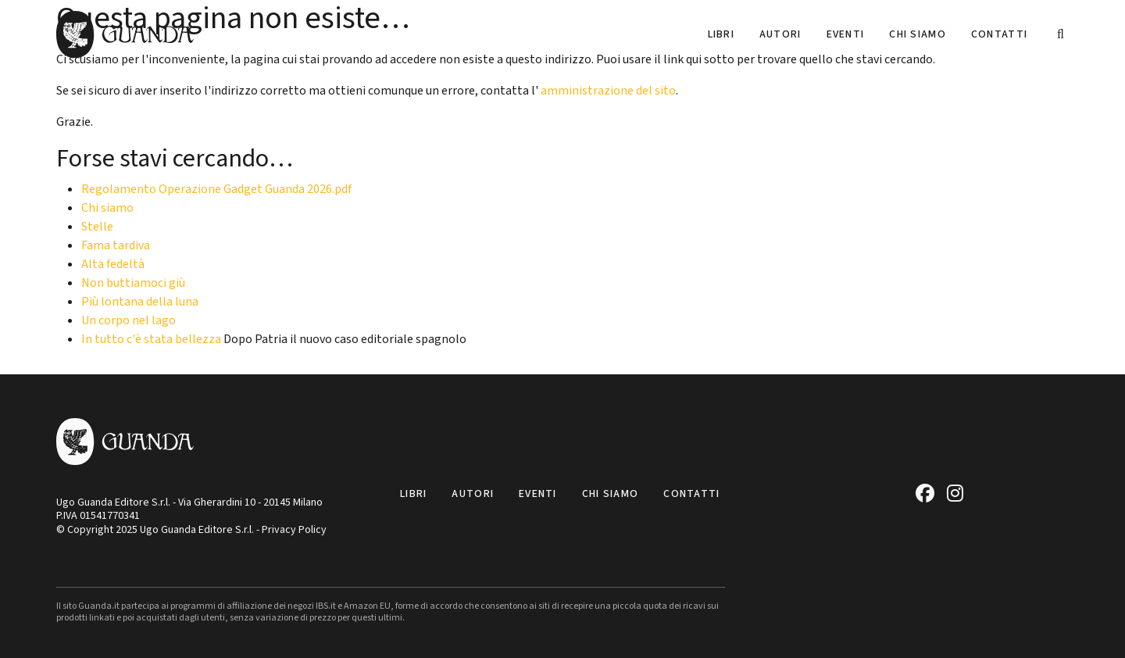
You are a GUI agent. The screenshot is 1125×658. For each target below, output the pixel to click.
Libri (721, 34)
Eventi (846, 34)
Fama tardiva (115, 245)
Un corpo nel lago (128, 320)
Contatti (999, 34)
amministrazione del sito (608, 90)
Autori (780, 34)
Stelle (97, 226)
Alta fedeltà (113, 264)
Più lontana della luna (139, 301)
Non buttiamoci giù (133, 282)
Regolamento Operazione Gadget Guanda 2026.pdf (216, 189)
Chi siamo (917, 34)
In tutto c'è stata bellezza (151, 339)
